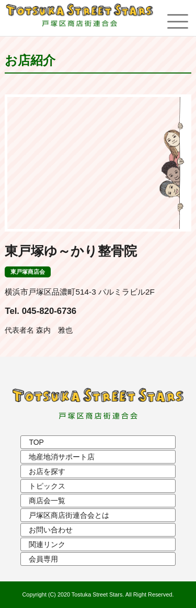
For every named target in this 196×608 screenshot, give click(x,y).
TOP (36, 442)
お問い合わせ (51, 530)
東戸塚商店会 (27, 272)
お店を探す (47, 471)
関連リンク (47, 544)
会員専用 (43, 559)
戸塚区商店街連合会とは (69, 515)
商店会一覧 (47, 500)
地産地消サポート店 (62, 457)
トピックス (47, 486)
